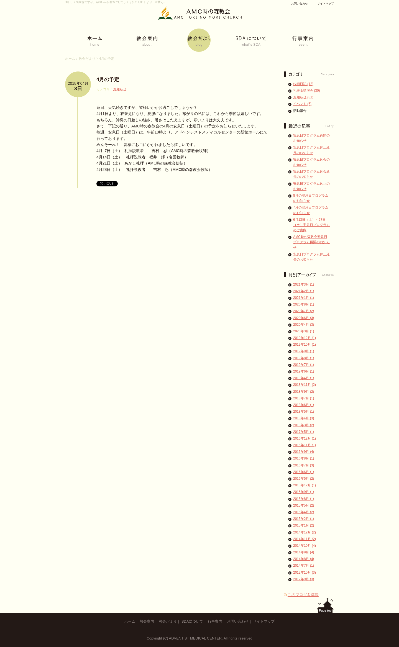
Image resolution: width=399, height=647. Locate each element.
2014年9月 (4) (303, 552)
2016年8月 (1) (303, 458)
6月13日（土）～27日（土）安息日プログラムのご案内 (311, 225)
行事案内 (215, 621)
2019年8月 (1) (303, 358)
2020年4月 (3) (303, 325)
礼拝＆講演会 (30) (306, 91)
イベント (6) (302, 104)
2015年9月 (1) (303, 492)
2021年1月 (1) (303, 298)
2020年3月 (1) (303, 331)
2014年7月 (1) (303, 566)
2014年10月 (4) (304, 546)
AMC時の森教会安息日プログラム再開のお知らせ (311, 242)
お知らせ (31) (303, 97)
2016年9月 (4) (303, 452)
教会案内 (147, 621)
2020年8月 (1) (303, 304)
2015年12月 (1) (304, 485)
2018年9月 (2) (303, 392)
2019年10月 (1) (304, 344)
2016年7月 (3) (303, 465)
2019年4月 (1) (303, 378)
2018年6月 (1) (303, 405)
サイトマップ (325, 3)
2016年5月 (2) (303, 479)
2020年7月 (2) (303, 311)
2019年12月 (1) (304, 338)
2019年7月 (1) (303, 365)
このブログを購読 (303, 594)
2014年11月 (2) (304, 539)
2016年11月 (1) (304, 445)
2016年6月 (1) (303, 472)
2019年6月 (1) (303, 371)
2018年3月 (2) (303, 425)
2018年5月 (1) (303, 412)
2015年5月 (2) (303, 505)
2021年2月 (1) (303, 291)
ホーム (70, 59)
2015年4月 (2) (303, 512)
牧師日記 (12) (303, 84)
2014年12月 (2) (304, 532)
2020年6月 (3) (303, 318)
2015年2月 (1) (303, 519)
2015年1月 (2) (303, 525)
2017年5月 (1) (303, 432)
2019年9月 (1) (303, 351)
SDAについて (192, 621)
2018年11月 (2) (304, 385)
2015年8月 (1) (303, 499)
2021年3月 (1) (303, 284)
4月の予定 (107, 79)
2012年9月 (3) (303, 579)
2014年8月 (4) (303, 559)
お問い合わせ (299, 3)
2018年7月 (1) (303, 398)
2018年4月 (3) (303, 418)
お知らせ (119, 89)
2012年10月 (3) (304, 572)
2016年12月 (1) (304, 438)
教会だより (87, 59)
